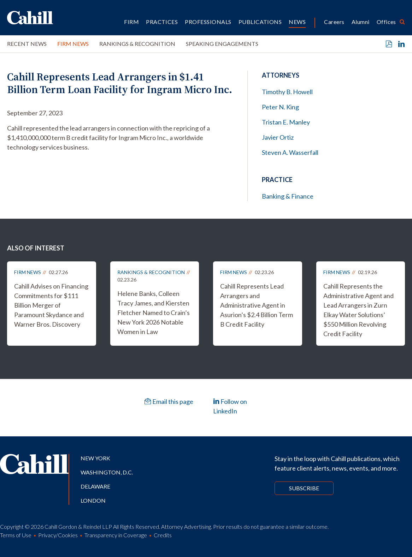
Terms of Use (15, 535)
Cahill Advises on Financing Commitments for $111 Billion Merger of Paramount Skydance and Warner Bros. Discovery (51, 305)
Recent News (27, 43)
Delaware (95, 486)
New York (95, 458)
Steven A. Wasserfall (290, 152)
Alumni (361, 21)
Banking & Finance (287, 196)
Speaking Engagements (222, 43)
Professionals (208, 21)
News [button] (297, 21)
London (93, 500)
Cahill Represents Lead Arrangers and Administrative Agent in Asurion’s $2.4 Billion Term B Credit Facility (256, 305)
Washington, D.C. (107, 472)
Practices (162, 21)
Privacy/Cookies (58, 535)
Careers (334, 21)
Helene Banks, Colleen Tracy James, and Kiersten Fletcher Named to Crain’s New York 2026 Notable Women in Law (153, 312)
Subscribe (304, 488)
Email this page (169, 401)
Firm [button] (131, 21)
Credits (163, 535)
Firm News (73, 43)
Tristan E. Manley (286, 122)
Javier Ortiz (278, 137)
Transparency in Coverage (115, 535)
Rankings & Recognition (137, 43)
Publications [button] (260, 21)
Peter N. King (280, 107)
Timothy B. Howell (287, 92)
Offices (386, 21)
